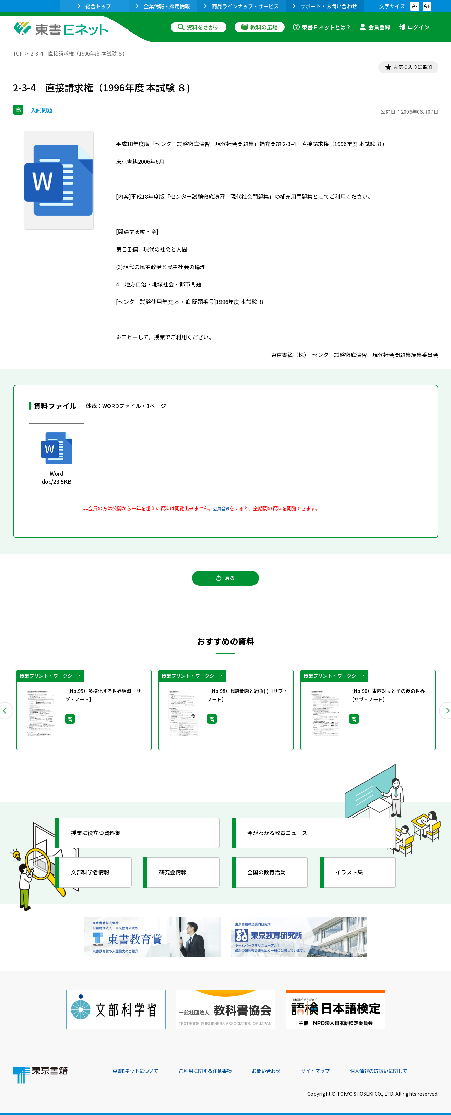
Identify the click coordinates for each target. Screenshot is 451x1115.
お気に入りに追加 (408, 68)
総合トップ (94, 6)
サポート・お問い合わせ (325, 6)
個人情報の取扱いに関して (405, 1068)
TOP (18, 53)
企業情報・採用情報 (163, 6)
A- (414, 6)
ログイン (414, 27)
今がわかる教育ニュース (283, 838)
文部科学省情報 (94, 877)
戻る (226, 582)
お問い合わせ (282, 1068)
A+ (426, 6)
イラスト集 (352, 877)
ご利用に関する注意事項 (216, 1068)
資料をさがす (198, 27)
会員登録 (374, 27)
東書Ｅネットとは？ (322, 27)
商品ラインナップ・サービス (241, 6)
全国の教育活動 (271, 877)
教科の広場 (259, 27)
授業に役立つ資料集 (101, 838)
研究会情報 (176, 877)
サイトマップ (335, 1068)
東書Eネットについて (138, 1068)
